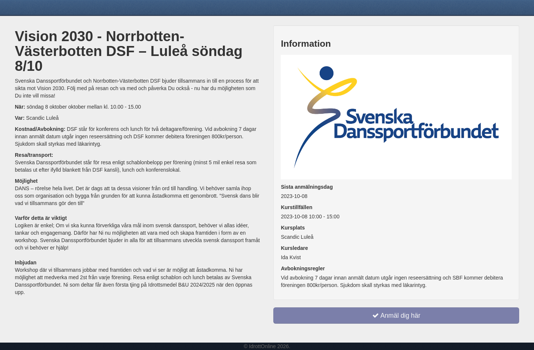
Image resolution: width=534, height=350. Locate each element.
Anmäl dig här (396, 315)
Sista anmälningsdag (307, 187)
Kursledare (294, 248)
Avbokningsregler (303, 268)
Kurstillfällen (296, 207)
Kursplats (293, 228)
